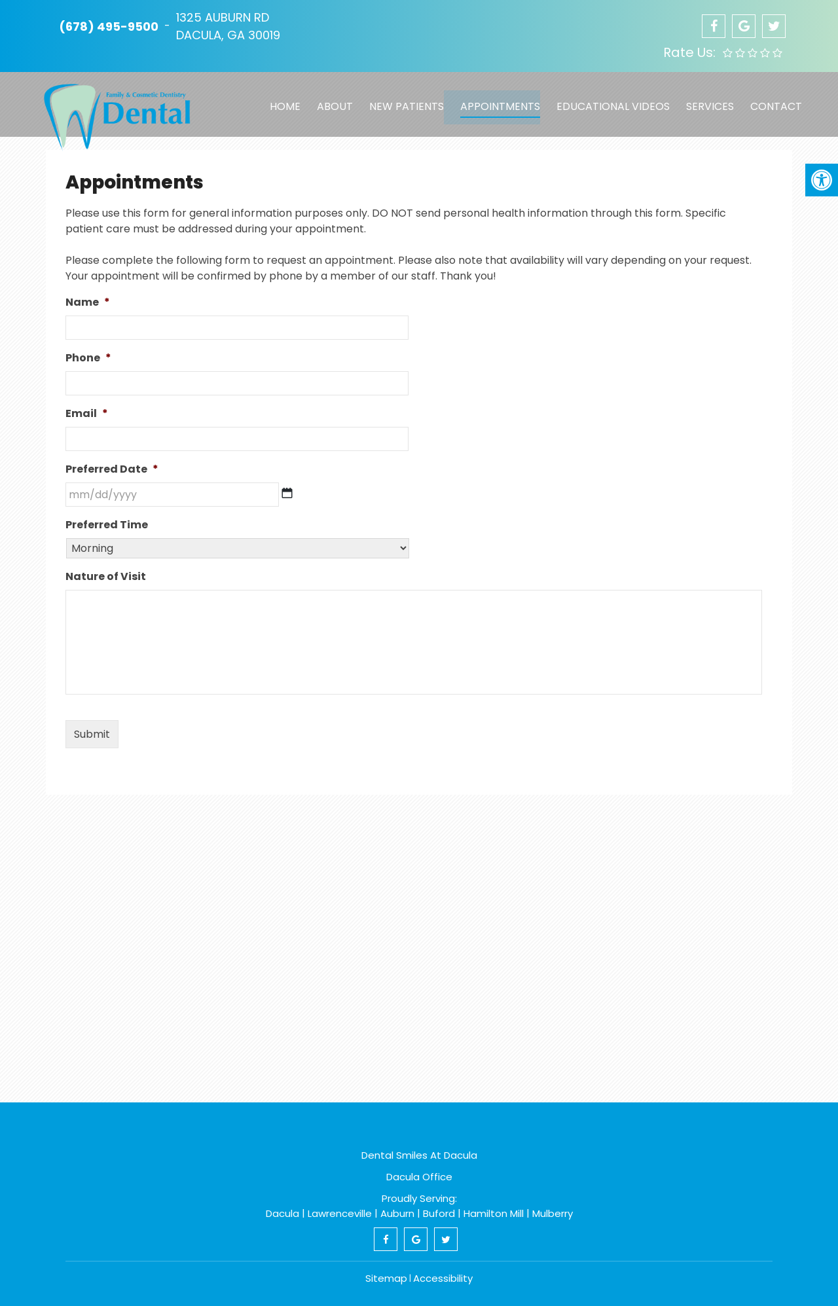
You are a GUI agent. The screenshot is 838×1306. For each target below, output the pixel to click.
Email (86, 414)
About (330, 99)
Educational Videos (606, 99)
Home (281, 99)
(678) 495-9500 (108, 26)
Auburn (397, 1213)
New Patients (401, 99)
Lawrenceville (340, 1213)
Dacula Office (419, 1177)
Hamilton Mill (494, 1213)
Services (703, 99)
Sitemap (386, 1278)
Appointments (494, 99)
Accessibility (443, 1278)
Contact (768, 99)
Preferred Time (106, 525)
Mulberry (552, 1213)
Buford (439, 1213)
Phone (88, 358)
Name (87, 303)
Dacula (282, 1213)
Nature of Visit (105, 577)
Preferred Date (111, 470)
